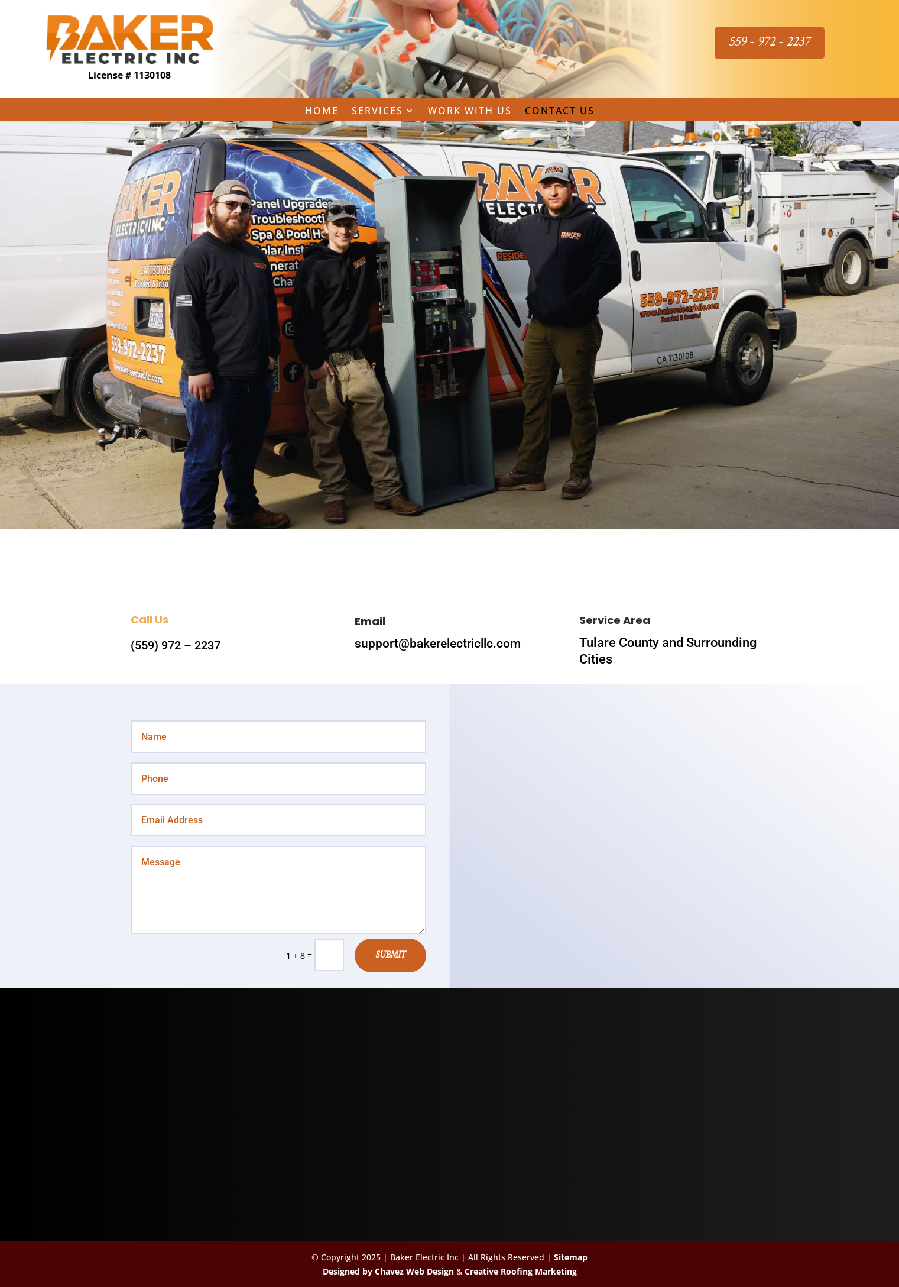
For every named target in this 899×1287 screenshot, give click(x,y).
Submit (390, 955)
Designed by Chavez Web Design (388, 1271)
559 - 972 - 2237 (769, 42)
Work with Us (470, 111)
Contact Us (560, 111)
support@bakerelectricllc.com (438, 643)
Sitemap (571, 1257)
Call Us (149, 619)
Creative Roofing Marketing (521, 1271)
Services (377, 111)
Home (322, 111)
